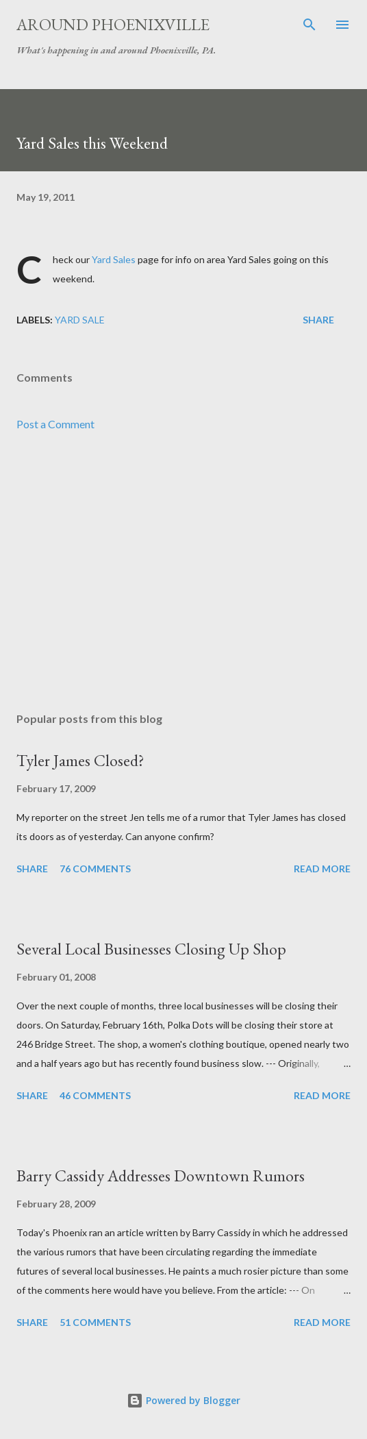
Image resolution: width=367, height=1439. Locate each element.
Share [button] (318, 319)
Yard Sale (80, 319)
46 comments (95, 1095)
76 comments (95, 868)
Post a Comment (55, 423)
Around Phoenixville (113, 24)
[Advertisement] (183, 572)
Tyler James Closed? (80, 760)
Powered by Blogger (183, 1400)
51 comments (95, 1322)
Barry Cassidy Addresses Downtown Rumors (160, 1175)
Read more (322, 868)
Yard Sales (114, 259)
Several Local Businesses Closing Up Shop (151, 948)
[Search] (309, 24)
